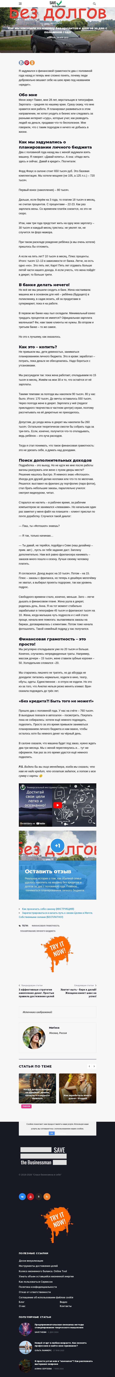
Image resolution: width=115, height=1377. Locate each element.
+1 (57, 845)
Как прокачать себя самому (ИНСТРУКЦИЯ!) (48, 909)
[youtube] (30, 1196)
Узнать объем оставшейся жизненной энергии (46, 1276)
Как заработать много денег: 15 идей (78, 1097)
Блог (21, 1302)
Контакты (66, 1306)
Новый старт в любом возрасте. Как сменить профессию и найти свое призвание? (61, 1344)
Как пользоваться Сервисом (36, 1281)
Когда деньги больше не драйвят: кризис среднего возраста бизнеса (37, 1094)
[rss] (46, 1196)
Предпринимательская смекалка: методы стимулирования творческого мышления (59, 1326)
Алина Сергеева (43, 1369)
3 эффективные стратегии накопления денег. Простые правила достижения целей (36, 993)
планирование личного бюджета (38, 931)
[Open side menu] (20, 3)
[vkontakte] (22, 1196)
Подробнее (61, 1133)
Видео (63, 1302)
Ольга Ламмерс (43, 1350)
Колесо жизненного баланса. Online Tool (43, 1271)
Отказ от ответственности (35, 1292)
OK (51, 1133)
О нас (22, 1306)
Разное (26, 1106)
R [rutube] (38, 1196)
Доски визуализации (31, 1260)
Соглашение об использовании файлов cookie (46, 1297)
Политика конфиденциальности (38, 1287)
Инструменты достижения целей (38, 1266)
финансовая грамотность (46, 926)
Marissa (51, 38)
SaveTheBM (40, 1332)
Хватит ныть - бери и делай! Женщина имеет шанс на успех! (78, 993)
